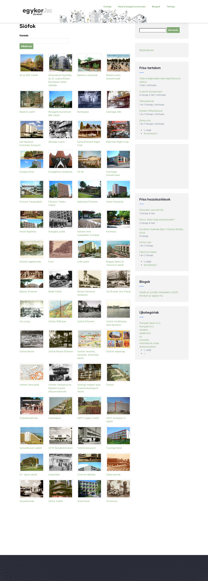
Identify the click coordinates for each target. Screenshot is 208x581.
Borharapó (83, 112)
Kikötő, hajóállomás (30, 262)
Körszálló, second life (151, 210)
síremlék (144, 340)
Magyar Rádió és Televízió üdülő (115, 263)
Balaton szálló (27, 112)
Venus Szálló (55, 501)
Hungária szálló (56, 232)
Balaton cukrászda (87, 75)
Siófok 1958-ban (57, 322)
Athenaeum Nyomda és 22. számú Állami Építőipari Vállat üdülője (59, 80)
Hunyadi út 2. (146, 327)
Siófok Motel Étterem (60, 352)
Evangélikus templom (60, 172)
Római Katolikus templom (86, 293)
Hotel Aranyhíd (114, 202)
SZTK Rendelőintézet (60, 448)
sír (140, 337)
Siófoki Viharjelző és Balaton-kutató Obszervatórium (59, 388)
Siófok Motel (26, 352)
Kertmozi (111, 232)
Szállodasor (54, 418)
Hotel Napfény (27, 232)
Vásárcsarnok (113, 475)
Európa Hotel (26, 172)
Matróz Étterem (28, 292)
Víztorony (111, 501)
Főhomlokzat (146, 101)
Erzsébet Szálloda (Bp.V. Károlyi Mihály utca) (161, 231)
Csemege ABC (114, 112)
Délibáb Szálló (56, 142)
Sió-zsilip (24, 322)
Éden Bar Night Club (117, 142)
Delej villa (145, 121)
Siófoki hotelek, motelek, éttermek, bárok (88, 355)
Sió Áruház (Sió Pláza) (118, 292)
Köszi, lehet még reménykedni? (157, 220)
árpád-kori (145, 333)
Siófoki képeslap (115, 352)
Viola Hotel (83, 501)
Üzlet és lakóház (86, 475)
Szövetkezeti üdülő (30, 448)
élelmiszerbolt (147, 347)
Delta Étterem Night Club (88, 143)
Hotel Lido (145, 242)
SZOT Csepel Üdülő (88, 418)
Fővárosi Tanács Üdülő (57, 203)
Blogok (156, 6)
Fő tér (80, 172)
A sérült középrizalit (150, 92)
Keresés (23, 35)
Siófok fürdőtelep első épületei (116, 323)
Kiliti (51, 262)
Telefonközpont (86, 448)
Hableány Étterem (87, 202)
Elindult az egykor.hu (151, 296)
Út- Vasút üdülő (28, 475)
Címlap (107, 6)
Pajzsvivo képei (148, 252)
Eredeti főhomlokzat (150, 111)
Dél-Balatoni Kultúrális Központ (30, 143)
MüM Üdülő (55, 292)
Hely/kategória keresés (132, 6)
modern (143, 330)
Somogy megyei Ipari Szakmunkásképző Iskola (89, 388)
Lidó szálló (83, 262)
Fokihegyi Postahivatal (113, 173)
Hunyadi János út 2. (150, 323)
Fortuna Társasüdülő (30, 202)
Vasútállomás (26, 501)
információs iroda (149, 343)
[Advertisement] (161, 166)
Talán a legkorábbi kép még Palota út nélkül (160, 80)
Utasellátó (54, 475)
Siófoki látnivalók (29, 385)
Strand (110, 385)
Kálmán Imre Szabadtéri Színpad (88, 233)
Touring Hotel (114, 448)
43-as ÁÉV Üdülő (28, 75)
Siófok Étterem (85, 322)
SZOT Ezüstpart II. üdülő (116, 420)
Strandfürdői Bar (28, 418)
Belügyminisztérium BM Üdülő (59, 113)
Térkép (171, 6)
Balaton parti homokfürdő (113, 77)
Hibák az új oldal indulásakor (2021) (158, 292)
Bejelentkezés (146, 50)
